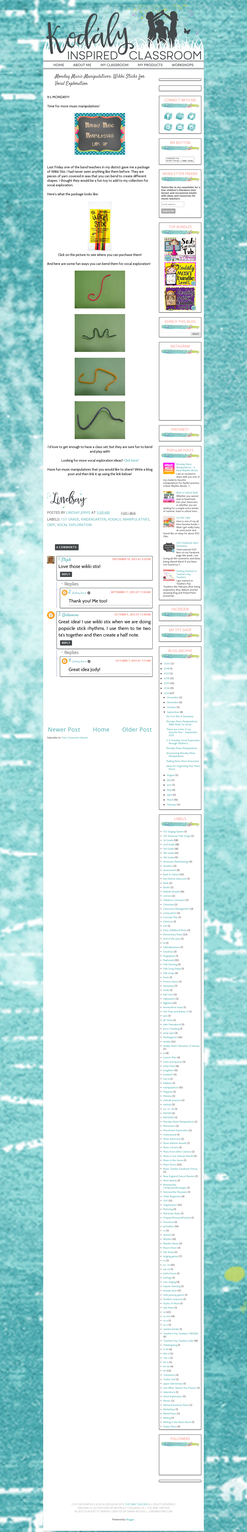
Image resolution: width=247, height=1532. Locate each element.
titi (164, 1371)
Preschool (168, 1223)
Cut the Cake (183, 518)
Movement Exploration (175, 1131)
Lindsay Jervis (79, 593)
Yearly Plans (169, 1427)
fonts (166, 978)
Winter (167, 1401)
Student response (173, 1300)
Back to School (171, 875)
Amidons (168, 866)
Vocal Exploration (74, 524)
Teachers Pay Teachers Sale (178, 1341)
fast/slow (168, 952)
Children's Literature (174, 901)
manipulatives (136, 519)
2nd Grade (169, 845)
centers (167, 896)
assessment (169, 871)
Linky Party (169, 1067)
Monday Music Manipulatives (181, 749)
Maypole (168, 1092)
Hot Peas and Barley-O (176, 1012)
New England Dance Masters (179, 1177)
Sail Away (168, 1252)
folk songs (168, 974)
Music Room (169, 1165)
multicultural (169, 1135)
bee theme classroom (175, 879)
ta (164, 1313)
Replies (71, 584)
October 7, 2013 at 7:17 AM (133, 660)
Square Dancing (171, 1287)
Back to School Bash (187, 493)
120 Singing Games (173, 832)
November (173, 703)
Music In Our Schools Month (178, 1157)
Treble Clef (169, 1380)
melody (167, 1105)
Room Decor (170, 1248)
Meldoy (167, 1096)
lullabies (167, 1084)
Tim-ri (166, 1358)
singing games (170, 1257)
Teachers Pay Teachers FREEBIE (180, 1334)
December (173, 698)
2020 (167, 664)
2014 (167, 689)
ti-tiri (165, 1350)
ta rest (166, 1317)
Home (101, 729)
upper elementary (173, 1384)
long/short (168, 1071)
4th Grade (168, 853)
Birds (166, 884)
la (164, 1054)
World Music (169, 1414)
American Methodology (176, 862)
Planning (168, 1210)
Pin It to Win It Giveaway (179, 717)
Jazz (165, 1016)
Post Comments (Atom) (75, 737)
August (171, 776)
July (169, 780)
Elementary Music (172, 935)
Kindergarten (93, 519)
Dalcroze (168, 922)
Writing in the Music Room (177, 1423)
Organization (170, 1205)
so (164, 1261)
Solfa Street (169, 1274)
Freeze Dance (170, 982)
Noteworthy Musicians (175, 1192)
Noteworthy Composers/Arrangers (175, 1187)
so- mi (166, 1265)
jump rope (168, 1033)
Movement (169, 1126)
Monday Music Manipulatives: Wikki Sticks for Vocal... (182, 724)
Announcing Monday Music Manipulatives (180, 756)
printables (168, 1227)
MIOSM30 (168, 1118)
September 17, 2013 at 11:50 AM (131, 592)
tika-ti (166, 1354)
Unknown (70, 615)
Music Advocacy (171, 1139)
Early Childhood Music (175, 931)
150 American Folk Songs (176, 836)
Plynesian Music (171, 1214)
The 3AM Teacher (136, 1505)
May (169, 790)
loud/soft (168, 1075)
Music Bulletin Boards (174, 1144)
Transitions (169, 1375)
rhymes (167, 1235)
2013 (167, 694)
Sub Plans (168, 1308)
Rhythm (167, 1240)
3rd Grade (168, 849)
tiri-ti (165, 1363)
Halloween (169, 999)
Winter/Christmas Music (176, 1406)
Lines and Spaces (172, 1062)
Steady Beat (170, 1291)
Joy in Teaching (171, 1029)
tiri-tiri (166, 1367)
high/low (167, 1003)
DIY (165, 926)
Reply (66, 574)
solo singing (169, 1282)
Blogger (130, 1520)
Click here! (131, 460)
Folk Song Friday (172, 969)
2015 (167, 684)
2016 (167, 679)
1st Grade (70, 519)
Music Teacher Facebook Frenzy (180, 1169)
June (169, 785)
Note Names (170, 1181)
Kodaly (114, 519)
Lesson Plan (169, 1058)
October (172, 708)
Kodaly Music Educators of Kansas (181, 1046)
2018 (167, 669)
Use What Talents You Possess (180, 1388)
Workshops (169, 1410)
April (170, 795)
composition (169, 913)
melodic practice (172, 1101)
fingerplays (169, 956)
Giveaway (168, 986)
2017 (167, 674)
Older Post (137, 729)
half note (168, 995)
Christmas (168, 905)
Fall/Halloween (171, 948)
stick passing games (173, 1295)
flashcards (168, 961)
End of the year (171, 939)
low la (166, 1079)
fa (164, 943)
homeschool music (173, 1008)
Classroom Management (176, 909)
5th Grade (168, 858)
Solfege (167, 1278)
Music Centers (170, 1148)
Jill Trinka (168, 1021)
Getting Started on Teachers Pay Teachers (186, 575)
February (172, 805)
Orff (51, 524)
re (164, 1231)
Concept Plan (170, 918)
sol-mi (166, 1270)
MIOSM (167, 1114)
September (173, 713)
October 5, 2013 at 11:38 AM (132, 614)
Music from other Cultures (177, 1152)
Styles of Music (171, 1304)
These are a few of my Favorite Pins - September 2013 (181, 733)
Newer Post (64, 729)
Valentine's (169, 1393)
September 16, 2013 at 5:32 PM (131, 559)
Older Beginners (172, 1197)
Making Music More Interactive (182, 762)
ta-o (165, 1325)
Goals (166, 991)
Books (166, 888)
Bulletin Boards (171, 892)
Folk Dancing (170, 965)
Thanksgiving (170, 1345)
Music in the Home (173, 1161)
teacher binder (171, 1330)
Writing (167, 1418)
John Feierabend (172, 1025)
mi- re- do (168, 1109)
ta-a (165, 1321)
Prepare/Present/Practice (177, 1218)
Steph (66, 559)
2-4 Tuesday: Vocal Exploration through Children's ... (183, 743)
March (170, 800)
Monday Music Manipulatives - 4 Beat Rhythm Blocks (187, 468)
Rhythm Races (171, 1244)
